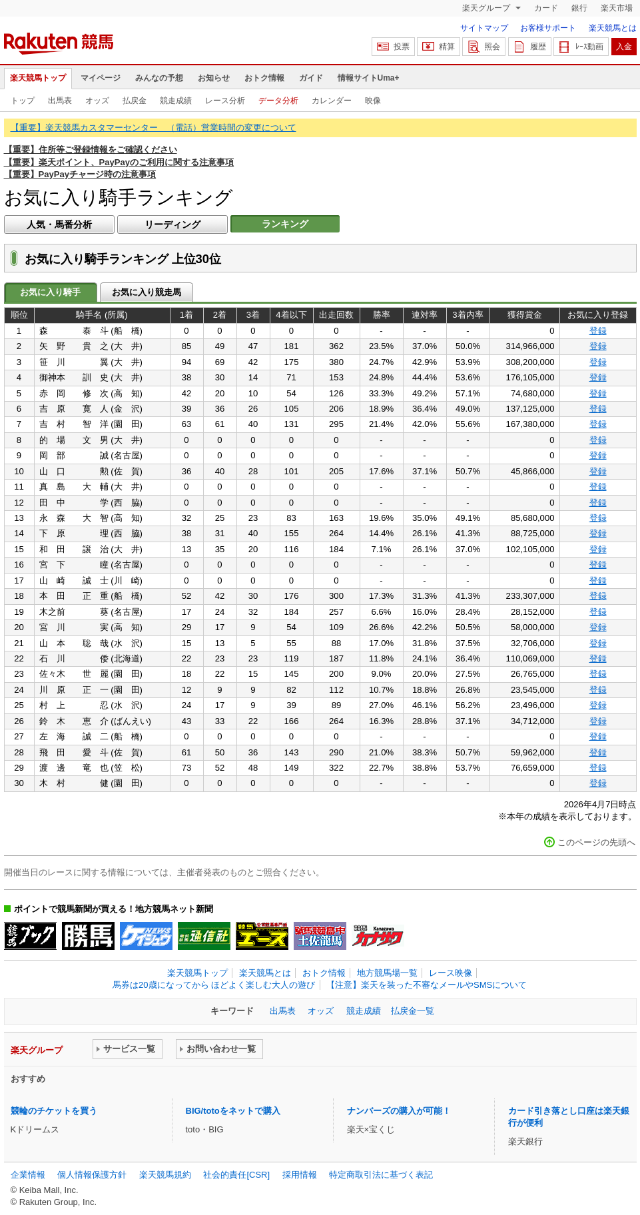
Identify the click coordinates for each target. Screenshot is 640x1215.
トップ (23, 100)
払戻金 (135, 100)
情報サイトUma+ (369, 78)
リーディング (172, 224)
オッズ (97, 100)
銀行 (579, 8)
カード (546, 8)
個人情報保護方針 (92, 1175)
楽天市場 (617, 8)
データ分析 (278, 100)
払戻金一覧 (412, 1011)
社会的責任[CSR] (236, 1175)
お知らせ (214, 78)
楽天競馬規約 (165, 1175)
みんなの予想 (159, 78)
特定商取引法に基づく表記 (381, 1175)
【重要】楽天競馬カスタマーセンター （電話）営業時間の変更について (153, 128)
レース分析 (225, 100)
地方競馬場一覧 (387, 973)
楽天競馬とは (613, 28)
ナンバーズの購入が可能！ (399, 1111)
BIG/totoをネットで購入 (233, 1111)
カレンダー (332, 100)
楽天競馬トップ (38, 78)
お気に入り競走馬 (146, 292)
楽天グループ (487, 8)
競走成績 (176, 100)
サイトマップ (484, 28)
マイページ (101, 78)
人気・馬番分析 (59, 224)
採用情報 (299, 1175)
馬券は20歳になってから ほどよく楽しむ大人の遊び (214, 985)
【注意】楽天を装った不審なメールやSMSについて (426, 985)
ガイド (311, 78)
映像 (373, 100)
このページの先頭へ (596, 842)
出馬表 (60, 100)
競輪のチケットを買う (54, 1111)
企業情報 (28, 1175)
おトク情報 (264, 78)
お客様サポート (548, 28)
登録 (598, 331)
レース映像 (450, 973)
